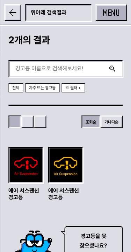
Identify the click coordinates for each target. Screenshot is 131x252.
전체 (15, 87)
